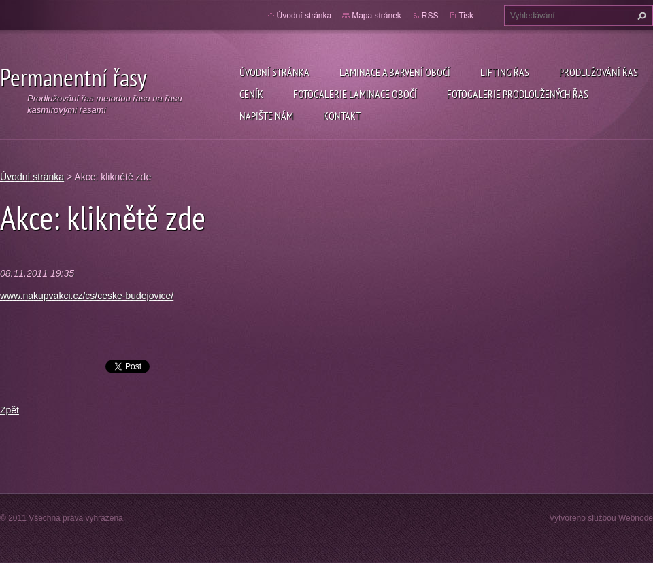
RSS (430, 15)
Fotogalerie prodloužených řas (517, 94)
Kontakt (342, 115)
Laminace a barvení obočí (394, 72)
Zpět (9, 410)
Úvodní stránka (274, 72)
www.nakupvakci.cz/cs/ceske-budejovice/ (86, 295)
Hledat (640, 15)
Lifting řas (504, 72)
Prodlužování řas (598, 72)
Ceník (251, 94)
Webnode (635, 518)
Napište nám (266, 115)
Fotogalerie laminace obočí (355, 94)
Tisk (465, 15)
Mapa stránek (376, 15)
